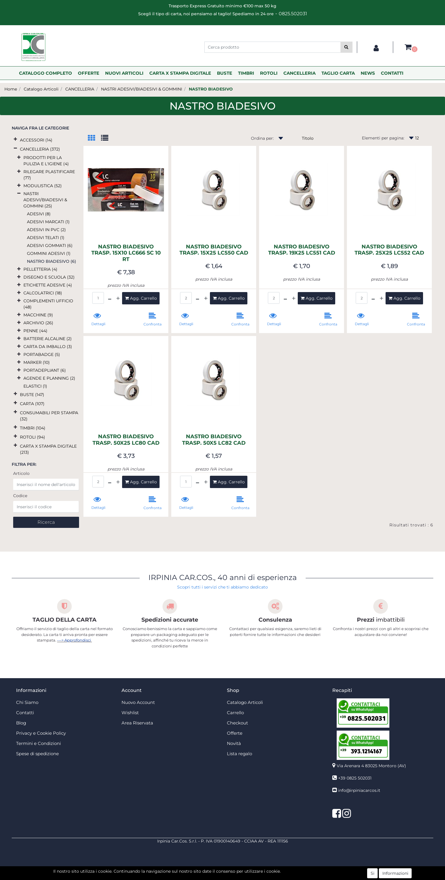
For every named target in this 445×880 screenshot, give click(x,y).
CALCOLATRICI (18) (42, 293)
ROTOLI (269, 73)
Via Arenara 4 (371, 765)
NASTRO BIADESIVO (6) (51, 261)
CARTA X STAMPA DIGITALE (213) (48, 449)
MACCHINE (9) (38, 315)
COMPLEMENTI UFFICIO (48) (48, 304)
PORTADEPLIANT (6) (44, 370)
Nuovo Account (138, 702)
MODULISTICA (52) (42, 185)
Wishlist (130, 712)
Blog (21, 723)
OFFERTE (88, 73)
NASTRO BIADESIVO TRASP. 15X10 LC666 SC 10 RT (126, 253)
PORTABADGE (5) (41, 354)
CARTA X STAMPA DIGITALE (180, 73)
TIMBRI (246, 73)
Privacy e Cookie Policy (41, 733)
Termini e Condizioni (38, 743)
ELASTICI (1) (35, 386)
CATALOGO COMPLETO (45, 73)
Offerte (234, 733)
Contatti (25, 712)
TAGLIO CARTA (338, 73)
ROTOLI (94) (32, 437)
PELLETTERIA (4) (40, 269)
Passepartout (235, 870)
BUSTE (224, 73)
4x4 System (200, 876)
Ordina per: (262, 138)
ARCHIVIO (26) (38, 322)
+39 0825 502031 (355, 778)
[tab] (94, 138)
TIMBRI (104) (32, 428)
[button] (346, 47)
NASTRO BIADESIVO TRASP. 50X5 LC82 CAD (214, 440)
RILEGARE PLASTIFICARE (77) (49, 174)
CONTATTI (392, 73)
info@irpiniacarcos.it (359, 790)
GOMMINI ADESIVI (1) (49, 253)
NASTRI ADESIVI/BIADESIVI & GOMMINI (141, 89)
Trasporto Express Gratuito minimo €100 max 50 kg (222, 5)
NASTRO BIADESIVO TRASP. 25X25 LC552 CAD (389, 250)
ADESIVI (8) (39, 213)
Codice (20, 495)
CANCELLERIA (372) (40, 149)
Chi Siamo (27, 702)
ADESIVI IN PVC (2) (46, 229)
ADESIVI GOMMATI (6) (50, 245)
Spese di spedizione (37, 753)
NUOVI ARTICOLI (124, 73)
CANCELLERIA (299, 73)
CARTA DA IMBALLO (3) (47, 346)
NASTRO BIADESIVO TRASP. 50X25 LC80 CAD (126, 440)
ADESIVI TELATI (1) (45, 237)
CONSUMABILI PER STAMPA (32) (49, 416)
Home (10, 89)
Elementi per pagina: (383, 138)
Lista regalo (239, 753)
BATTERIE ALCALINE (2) (47, 338)
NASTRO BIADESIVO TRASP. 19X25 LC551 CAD (301, 250)
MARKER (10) (36, 362)
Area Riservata (137, 723)
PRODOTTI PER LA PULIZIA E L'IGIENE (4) (46, 160)
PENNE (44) (35, 330)
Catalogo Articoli (41, 89)
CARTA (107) (32, 403)
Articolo (21, 473)
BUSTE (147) (32, 394)
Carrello (235, 712)
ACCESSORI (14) (36, 140)
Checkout (237, 723)
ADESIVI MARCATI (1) (48, 221)
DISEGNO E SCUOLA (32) (49, 277)
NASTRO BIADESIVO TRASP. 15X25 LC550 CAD (213, 250)
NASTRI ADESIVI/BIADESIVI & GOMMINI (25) (45, 200)
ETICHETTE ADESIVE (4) (47, 285)
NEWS (368, 73)
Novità (234, 743)
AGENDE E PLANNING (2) (49, 378)
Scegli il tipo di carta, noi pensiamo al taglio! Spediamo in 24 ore (206, 13)
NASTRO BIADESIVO (211, 89)
